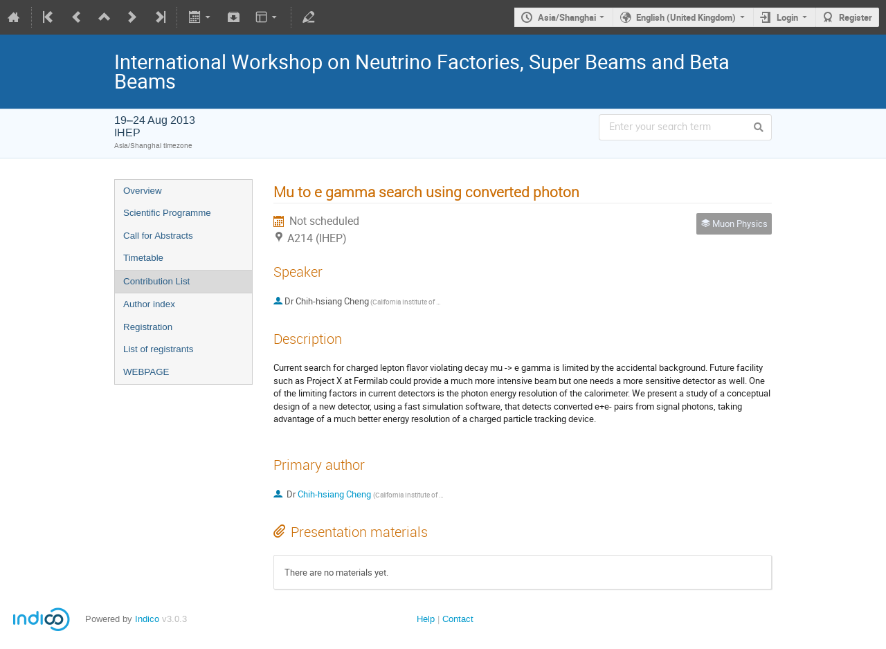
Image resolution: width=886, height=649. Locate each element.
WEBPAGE (146, 372)
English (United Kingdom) (686, 17)
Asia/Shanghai (567, 17)
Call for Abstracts (158, 235)
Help (426, 619)
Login (787, 17)
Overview (142, 190)
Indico (147, 619)
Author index (149, 304)
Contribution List (156, 281)
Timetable (143, 258)
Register (855, 17)
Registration (147, 327)
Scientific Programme (167, 213)
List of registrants (158, 349)
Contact (457, 619)
